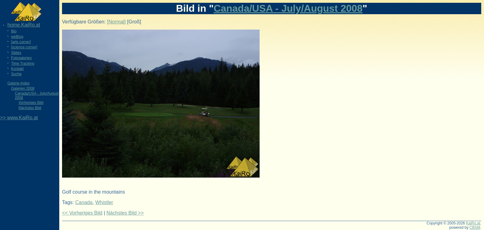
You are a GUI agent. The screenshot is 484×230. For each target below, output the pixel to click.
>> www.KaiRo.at (19, 117)
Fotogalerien (21, 58)
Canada (84, 202)
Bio (13, 31)
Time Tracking (22, 63)
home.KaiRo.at (23, 24)
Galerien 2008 (22, 88)
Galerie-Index (18, 83)
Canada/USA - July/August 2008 (288, 8)
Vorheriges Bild (31, 103)
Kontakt (17, 69)
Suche (16, 74)
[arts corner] (21, 42)
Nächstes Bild (30, 108)
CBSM (474, 227)
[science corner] (24, 47)
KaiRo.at (473, 223)
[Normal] (116, 21)
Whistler (104, 202)
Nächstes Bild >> (125, 213)
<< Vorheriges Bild (82, 213)
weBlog (17, 37)
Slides (16, 53)
